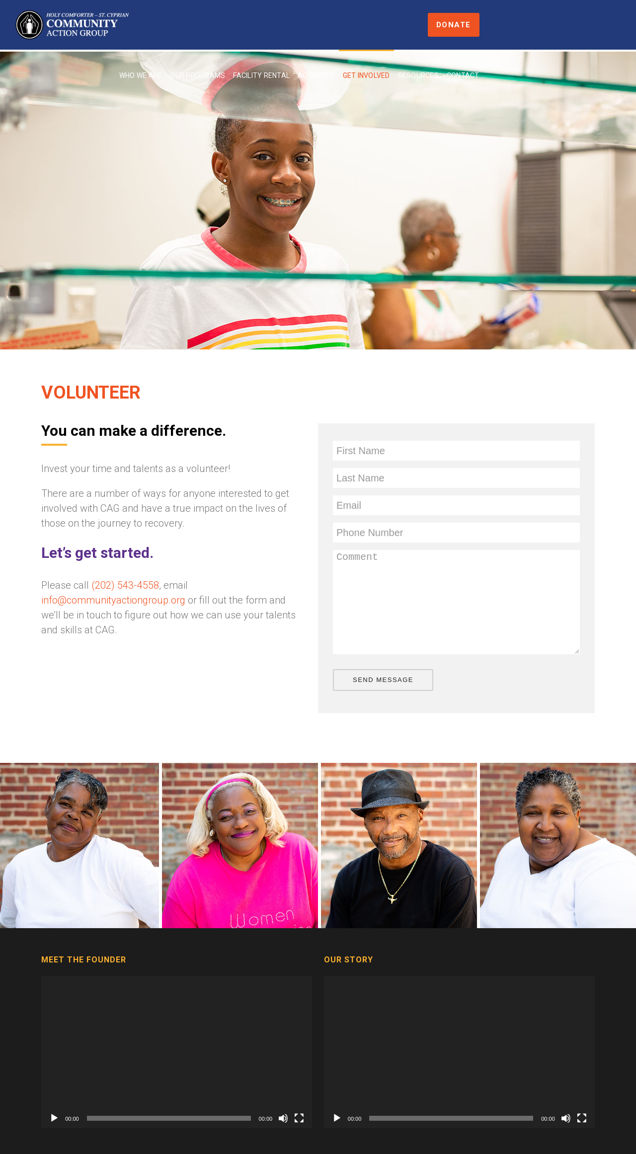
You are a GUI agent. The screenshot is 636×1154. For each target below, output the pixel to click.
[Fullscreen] (299, 1118)
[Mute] (283, 1118)
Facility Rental (349, 26)
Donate (600, 24)
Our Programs (285, 26)
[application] (176, 1052)
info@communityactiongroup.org (113, 600)
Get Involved (453, 26)
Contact (550, 26)
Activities (404, 26)
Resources (505, 26)
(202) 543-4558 (125, 585)
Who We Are (228, 26)
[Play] (54, 1118)
